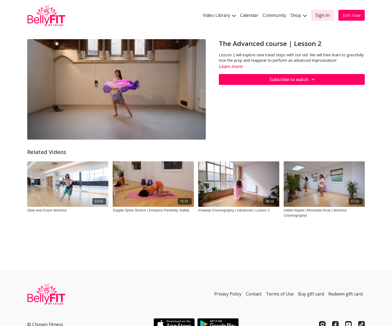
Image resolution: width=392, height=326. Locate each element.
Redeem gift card (345, 294)
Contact (254, 294)
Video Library (219, 15)
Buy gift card (311, 294)
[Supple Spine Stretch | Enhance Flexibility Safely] (153, 210)
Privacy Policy (227, 294)
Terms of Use (280, 294)
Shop (298, 15)
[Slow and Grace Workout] (67, 210)
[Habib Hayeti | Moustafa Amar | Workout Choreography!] (324, 213)
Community (274, 15)
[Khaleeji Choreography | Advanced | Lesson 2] (238, 210)
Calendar (249, 15)
